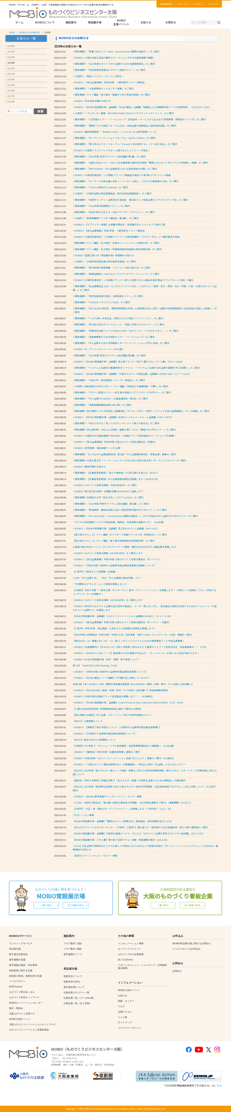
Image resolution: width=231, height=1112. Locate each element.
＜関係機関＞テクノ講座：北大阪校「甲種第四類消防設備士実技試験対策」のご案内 (117, 249)
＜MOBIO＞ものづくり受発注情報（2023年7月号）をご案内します (108, 553)
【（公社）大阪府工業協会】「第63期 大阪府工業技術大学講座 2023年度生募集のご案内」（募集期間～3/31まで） (133, 802)
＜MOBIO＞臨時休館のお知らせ (89, 466)
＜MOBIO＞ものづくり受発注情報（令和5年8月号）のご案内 (105, 485)
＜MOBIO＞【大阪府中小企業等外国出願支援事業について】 (104, 733)
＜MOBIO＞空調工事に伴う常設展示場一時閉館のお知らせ (103, 255)
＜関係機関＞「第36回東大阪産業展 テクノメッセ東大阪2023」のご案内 (112, 267)
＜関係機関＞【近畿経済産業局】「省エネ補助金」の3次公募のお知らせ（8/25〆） (116, 472)
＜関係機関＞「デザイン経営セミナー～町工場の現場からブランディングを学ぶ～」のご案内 (122, 392)
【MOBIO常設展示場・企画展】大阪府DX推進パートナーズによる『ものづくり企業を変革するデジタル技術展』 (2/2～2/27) (138, 833)
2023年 (9, 62)
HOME (12, 32)
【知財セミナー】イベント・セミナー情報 (95, 855)
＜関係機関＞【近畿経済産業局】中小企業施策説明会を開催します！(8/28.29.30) (115, 479)
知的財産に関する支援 (20, 970)
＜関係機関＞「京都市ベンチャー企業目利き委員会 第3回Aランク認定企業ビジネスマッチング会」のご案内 (130, 199)
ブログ (121, 1006)
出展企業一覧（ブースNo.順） (79, 998)
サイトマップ (125, 1022)
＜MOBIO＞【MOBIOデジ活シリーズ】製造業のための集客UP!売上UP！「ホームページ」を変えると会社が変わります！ (136, 653)
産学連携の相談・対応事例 (23, 965)
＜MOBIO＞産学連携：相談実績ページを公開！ (97, 448)
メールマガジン (17, 981)
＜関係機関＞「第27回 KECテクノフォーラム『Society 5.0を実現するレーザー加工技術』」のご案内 (125, 144)
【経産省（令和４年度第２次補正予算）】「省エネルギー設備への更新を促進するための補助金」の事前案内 (130, 780)
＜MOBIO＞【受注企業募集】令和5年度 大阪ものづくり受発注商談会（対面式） (115, 442)
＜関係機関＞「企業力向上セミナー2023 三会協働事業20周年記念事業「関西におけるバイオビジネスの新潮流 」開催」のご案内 (140, 162)
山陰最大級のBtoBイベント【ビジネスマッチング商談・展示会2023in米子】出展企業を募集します (124, 547)
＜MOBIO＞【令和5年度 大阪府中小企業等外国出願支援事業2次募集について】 (114, 565)
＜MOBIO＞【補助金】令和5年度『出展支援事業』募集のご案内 (106, 752)
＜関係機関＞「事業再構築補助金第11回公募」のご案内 (102, 405)
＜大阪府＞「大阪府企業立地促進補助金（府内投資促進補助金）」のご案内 (112, 193)
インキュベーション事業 (131, 943)
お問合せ (170, 22)
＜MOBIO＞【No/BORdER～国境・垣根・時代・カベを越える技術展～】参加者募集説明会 (120, 690)
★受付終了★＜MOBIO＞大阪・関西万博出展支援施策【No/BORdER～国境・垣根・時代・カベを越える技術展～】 (133, 684)
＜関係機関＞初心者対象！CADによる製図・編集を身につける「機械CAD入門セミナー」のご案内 (124, 429)
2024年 (9, 57)
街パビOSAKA (125, 959)
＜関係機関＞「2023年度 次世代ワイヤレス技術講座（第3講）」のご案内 (111, 503)
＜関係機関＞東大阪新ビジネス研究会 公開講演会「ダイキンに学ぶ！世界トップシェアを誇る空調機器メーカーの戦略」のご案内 (141, 411)
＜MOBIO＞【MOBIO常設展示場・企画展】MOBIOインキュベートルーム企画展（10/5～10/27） (123, 417)
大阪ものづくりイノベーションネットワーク (32, 1024)
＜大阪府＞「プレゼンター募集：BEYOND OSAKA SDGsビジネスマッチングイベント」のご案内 (123, 113)
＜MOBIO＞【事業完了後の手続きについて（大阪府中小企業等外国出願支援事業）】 (117, 727)
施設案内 (71, 22)
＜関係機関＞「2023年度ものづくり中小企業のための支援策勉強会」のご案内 (114, 63)
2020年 (9, 79)
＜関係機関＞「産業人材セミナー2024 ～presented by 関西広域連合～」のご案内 (116, 51)
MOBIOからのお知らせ (29, 32)
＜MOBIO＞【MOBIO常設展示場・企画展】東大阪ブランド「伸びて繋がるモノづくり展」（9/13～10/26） (128, 361)
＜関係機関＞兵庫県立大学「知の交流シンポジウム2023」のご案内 (108, 497)
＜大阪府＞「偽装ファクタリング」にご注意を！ (98, 76)
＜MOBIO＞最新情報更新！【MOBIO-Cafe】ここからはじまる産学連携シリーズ (114, 131)
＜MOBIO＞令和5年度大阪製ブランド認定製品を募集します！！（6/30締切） (113, 696)
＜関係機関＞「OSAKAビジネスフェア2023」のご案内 (101, 302)
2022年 (9, 68)
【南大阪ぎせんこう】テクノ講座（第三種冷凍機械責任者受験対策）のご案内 (114, 540)
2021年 (9, 73)
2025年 (9, 51)
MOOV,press (15, 986)
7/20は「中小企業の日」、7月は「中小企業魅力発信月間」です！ (107, 578)
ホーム (19, 22)
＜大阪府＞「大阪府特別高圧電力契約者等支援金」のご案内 (104, 261)
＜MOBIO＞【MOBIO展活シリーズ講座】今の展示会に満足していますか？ (112, 677)
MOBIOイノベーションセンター (26, 1002)
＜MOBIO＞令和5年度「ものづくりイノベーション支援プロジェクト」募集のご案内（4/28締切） (124, 758)
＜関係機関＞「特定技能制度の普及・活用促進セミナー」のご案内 (108, 296)
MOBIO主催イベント (121, 22)
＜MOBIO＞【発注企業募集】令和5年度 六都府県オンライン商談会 (109, 230)
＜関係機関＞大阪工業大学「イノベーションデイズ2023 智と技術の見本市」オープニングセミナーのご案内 (129, 460)
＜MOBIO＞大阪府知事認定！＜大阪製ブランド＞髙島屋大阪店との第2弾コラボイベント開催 (122, 175)
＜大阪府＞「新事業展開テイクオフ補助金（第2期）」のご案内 (106, 218)
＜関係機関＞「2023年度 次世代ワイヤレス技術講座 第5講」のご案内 (109, 156)
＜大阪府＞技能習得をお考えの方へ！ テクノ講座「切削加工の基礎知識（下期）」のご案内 (120, 386)
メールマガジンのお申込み (186, 948)
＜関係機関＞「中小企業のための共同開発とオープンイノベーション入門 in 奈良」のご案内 (121, 343)
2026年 (9, 45)
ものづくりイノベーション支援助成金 (29, 1029)
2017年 (9, 96)
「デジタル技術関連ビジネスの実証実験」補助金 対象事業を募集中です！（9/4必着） (119, 522)
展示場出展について (74, 987)
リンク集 (122, 1017)
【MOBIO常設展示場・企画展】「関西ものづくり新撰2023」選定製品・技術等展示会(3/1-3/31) (122, 821)
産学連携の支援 (17, 959)
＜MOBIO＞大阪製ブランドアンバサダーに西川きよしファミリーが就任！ (111, 150)
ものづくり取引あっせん (22, 992)
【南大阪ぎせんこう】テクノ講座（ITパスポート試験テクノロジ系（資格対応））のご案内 (120, 534)
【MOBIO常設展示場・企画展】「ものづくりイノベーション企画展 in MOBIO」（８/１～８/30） (122, 616)
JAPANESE (166, 4)
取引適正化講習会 (18, 954)
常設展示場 (94, 22)
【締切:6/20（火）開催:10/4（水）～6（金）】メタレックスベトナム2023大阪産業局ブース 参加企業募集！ (129, 640)
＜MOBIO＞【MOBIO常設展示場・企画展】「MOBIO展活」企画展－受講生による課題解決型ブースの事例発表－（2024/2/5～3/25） (142, 107)
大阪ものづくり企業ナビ (22, 1013)
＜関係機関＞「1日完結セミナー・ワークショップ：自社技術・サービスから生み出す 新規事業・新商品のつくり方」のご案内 (139, 119)
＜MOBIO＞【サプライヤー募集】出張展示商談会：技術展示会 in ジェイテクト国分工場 (119, 224)
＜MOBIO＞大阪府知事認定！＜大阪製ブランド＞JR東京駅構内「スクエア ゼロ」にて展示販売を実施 (126, 236)
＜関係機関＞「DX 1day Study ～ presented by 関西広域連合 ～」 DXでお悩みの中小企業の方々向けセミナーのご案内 (135, 516)
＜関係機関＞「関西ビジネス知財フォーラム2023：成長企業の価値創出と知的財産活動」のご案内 (124, 125)
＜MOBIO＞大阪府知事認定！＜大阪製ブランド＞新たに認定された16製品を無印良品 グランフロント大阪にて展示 (133, 280)
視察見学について (73, 976)
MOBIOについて (45, 22)
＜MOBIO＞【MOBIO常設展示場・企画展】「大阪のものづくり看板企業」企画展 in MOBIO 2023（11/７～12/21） (132, 374)
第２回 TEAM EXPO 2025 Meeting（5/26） (96, 665)
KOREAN (213, 4)
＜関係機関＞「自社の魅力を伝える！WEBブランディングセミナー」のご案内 (114, 212)
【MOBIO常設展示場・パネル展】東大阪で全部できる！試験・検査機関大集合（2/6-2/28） (121, 839)
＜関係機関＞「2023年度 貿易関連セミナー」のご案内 (101, 206)
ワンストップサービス (20, 943)
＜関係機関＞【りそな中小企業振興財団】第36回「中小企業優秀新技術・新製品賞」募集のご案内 (124, 454)
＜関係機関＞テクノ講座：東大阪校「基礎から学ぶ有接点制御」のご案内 (111, 94)
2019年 (9, 84)
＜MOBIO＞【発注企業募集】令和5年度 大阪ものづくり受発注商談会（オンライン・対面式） (122, 622)
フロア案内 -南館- (73, 948)
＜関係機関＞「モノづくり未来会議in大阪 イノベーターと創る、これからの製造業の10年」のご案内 (125, 181)
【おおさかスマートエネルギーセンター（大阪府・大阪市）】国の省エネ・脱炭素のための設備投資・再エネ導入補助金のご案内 (140, 827)
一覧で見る (46, 905)
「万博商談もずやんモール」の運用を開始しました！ (101, 584)
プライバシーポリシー (129, 1028)
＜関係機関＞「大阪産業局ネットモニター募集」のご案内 (103, 88)
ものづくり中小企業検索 (131, 954)
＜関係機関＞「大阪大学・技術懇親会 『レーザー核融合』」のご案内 (109, 380)
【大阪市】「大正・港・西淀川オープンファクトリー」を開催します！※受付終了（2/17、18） (123, 808)
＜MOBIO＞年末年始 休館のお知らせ (92, 101)
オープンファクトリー (129, 948)
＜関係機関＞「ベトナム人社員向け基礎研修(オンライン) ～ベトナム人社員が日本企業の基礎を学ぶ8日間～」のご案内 (136, 367)
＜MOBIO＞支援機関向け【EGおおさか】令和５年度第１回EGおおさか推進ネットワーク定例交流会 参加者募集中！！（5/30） (140, 647)
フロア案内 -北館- (73, 943)
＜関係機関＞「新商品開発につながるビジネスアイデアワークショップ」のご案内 (116, 274)
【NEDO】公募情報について (88, 721)
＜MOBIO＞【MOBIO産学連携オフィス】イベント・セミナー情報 (107, 796)
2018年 (9, 90)
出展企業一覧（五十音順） (78, 1003)
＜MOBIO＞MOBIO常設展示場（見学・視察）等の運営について (106, 659)
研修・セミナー (126, 1001)
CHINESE (198, 4)
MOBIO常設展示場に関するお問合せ (191, 943)
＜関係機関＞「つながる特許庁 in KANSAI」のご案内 (100, 187)
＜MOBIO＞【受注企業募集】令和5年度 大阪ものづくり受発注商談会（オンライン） (118, 559)
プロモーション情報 (83, 815)
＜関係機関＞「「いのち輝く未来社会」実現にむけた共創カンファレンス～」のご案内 (118, 318)
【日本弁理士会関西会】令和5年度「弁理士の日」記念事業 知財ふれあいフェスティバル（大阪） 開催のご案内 (132, 634)
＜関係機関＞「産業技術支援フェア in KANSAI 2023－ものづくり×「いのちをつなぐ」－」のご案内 (125, 330)
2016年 (9, 101)
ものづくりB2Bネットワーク (24, 997)
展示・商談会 (16, 1008)
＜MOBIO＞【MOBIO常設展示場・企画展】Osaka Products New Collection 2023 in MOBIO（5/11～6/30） (128, 702)
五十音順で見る (75, 905)
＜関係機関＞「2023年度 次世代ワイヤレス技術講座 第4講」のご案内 (109, 355)
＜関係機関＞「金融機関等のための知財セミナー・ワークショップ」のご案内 (114, 337)
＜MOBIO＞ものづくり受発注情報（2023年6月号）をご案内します (108, 600)
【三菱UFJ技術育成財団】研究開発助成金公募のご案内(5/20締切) (107, 708)
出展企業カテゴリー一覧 (76, 992)
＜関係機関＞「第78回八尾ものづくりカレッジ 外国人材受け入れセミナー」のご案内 (118, 324)
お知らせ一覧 (26, 38)
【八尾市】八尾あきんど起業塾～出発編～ (95, 571)
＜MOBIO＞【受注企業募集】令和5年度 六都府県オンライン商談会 (109, 82)
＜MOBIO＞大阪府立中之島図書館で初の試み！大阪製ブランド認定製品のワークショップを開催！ (124, 435)
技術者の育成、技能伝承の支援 (25, 976)
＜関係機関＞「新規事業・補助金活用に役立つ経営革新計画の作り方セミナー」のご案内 (120, 510)
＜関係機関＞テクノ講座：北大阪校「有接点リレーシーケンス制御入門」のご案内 (116, 243)
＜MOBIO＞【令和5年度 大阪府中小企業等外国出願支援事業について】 (110, 671)
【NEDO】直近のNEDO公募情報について (94, 739)
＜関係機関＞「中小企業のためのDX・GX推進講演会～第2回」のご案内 (110, 398)
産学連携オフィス (73, 954)
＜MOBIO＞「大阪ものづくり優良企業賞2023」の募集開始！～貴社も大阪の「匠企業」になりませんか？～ (129, 764)
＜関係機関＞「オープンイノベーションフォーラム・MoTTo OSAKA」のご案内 (114, 138)
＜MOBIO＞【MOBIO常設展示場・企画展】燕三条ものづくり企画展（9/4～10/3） (116, 528)
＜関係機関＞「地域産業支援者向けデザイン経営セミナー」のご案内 (109, 70)
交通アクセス (125, 1011)
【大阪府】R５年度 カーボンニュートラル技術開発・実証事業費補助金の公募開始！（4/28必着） (124, 745)
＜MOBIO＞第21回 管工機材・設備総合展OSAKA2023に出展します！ (109, 491)
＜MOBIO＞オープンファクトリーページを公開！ (99, 349)
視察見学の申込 (72, 981)
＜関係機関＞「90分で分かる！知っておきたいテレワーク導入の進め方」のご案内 (116, 423)
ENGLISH (182, 4)
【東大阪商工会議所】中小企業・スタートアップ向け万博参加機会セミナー (112, 715)
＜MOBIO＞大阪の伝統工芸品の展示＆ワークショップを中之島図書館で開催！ (114, 57)
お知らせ (145, 22)
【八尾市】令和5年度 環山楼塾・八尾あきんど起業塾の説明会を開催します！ (114, 628)
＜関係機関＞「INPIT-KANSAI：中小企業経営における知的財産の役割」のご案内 (115, 168)
